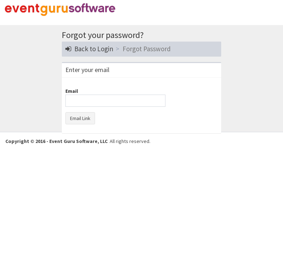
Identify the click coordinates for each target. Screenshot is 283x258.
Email (71, 91)
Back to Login (89, 48)
